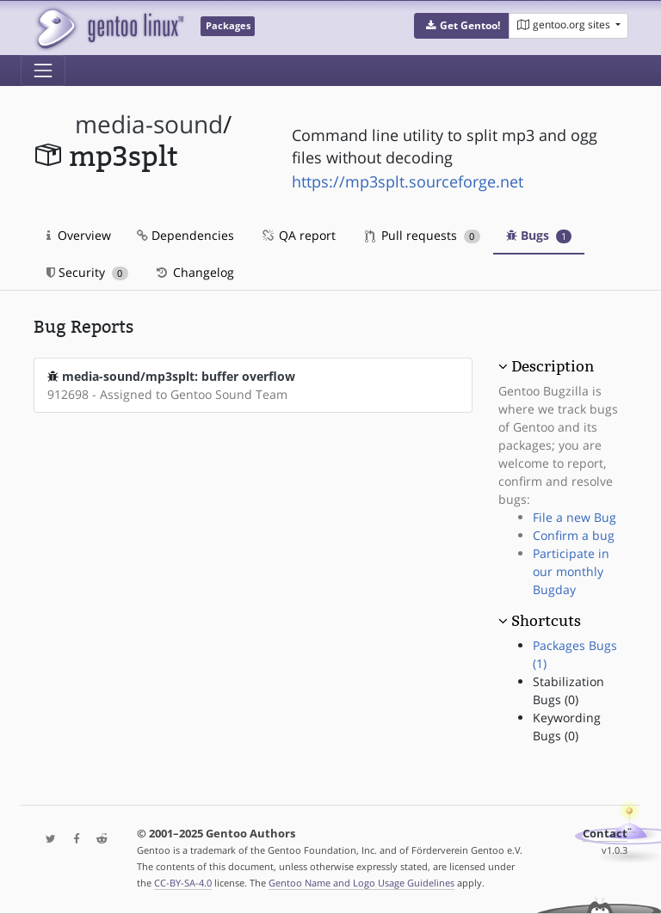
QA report (298, 235)
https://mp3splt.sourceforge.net (407, 181)
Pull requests (422, 235)
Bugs (539, 235)
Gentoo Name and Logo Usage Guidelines (361, 882)
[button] (462, 26)
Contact (605, 833)
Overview (78, 235)
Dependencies (185, 235)
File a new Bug (574, 517)
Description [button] (552, 366)
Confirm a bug (574, 535)
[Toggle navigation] (43, 70)
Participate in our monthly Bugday (571, 571)
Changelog (194, 272)
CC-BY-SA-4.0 (183, 882)
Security (87, 272)
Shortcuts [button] (546, 620)
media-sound (149, 124)
